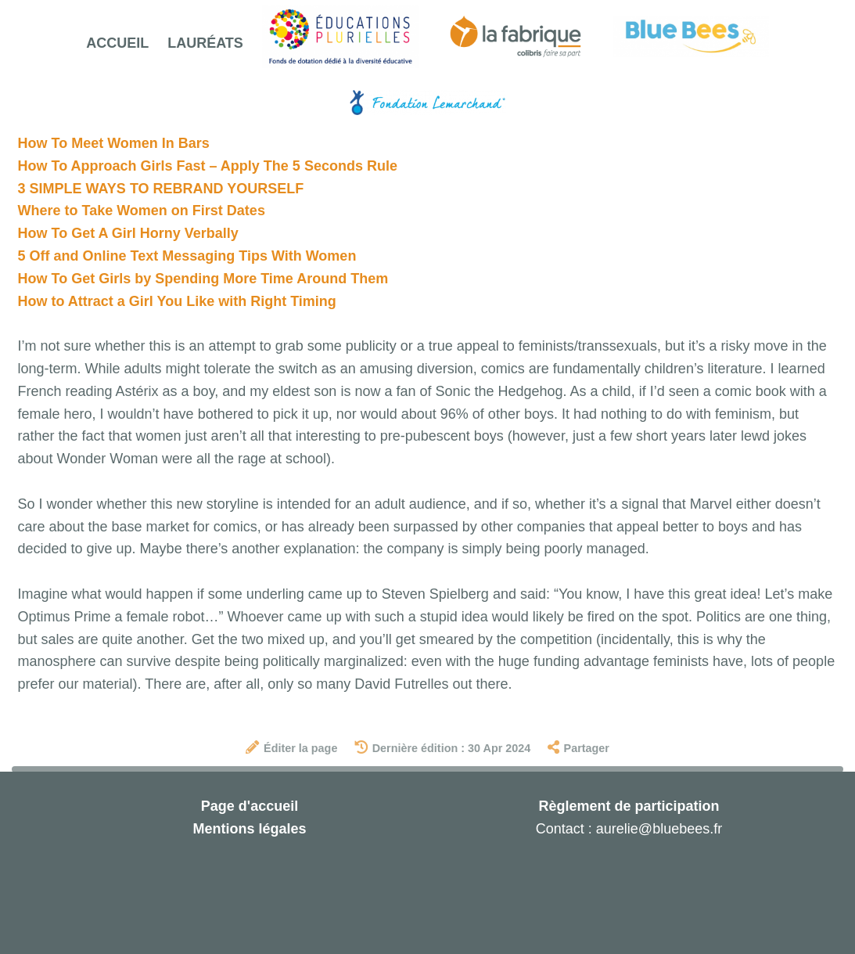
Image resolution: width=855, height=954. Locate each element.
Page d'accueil (249, 806)
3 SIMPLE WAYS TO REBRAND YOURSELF (161, 188)
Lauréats (205, 43)
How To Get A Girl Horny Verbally (128, 233)
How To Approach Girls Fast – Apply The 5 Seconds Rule (207, 166)
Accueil (117, 43)
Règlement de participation (628, 806)
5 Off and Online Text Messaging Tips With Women (187, 256)
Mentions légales (249, 829)
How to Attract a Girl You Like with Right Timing (177, 301)
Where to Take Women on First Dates (141, 210)
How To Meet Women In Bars (114, 143)
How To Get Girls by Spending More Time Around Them (203, 278)
